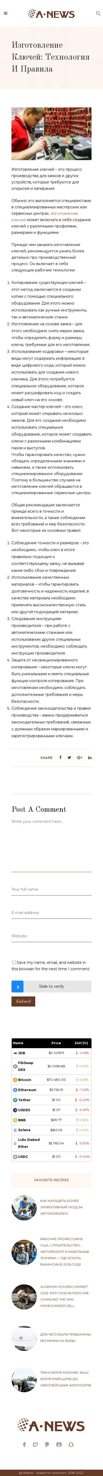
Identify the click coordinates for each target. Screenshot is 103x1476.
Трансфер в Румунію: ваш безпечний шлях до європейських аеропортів (65, 1378)
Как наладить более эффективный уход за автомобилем (61, 1207)
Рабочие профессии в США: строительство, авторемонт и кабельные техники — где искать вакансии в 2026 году (64, 1251)
